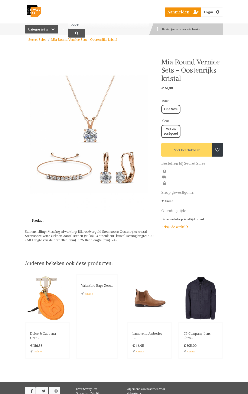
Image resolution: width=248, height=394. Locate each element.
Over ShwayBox (86, 389)
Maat (165, 101)
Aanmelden (183, 12)
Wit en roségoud (171, 131)
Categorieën (41, 29)
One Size (170, 109)
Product (37, 220)
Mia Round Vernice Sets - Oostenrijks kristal (84, 40)
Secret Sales (37, 40)
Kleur (165, 121)
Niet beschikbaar (186, 150)
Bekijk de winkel (174, 227)
